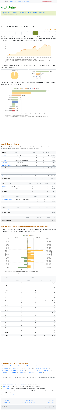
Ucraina (4, 160)
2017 (7, 33)
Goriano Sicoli (7, 368)
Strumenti (51, 400)
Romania (4, 155)
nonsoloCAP (13, 1)
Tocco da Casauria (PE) (9, 375)
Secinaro (32, 372)
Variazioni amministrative (28, 402)
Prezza (23, 370)
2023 (41, 33)
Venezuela (4, 176)
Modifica (45, 29)
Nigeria (4, 189)
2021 (30, 33)
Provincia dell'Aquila (25, 12)
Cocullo (23, 372)
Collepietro (14, 372)
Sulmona (22, 375)
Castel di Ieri (18, 368)
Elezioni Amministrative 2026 (47, 1)
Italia (8, 12)
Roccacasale (48, 366)
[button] (51, 407)
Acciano (5, 372)
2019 (18, 33)
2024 (47, 33)
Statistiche (42, 12)
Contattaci (51, 402)
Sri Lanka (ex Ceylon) (7, 199)
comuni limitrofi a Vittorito (27, 379)
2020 (24, 33)
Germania (4, 162)
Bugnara (41, 372)
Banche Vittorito (7, 386)
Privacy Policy (6, 402)
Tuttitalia (7, 1)
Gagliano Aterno (47, 370)
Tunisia (4, 186)
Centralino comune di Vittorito (11, 395)
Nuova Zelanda (5, 210)
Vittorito (35, 12)
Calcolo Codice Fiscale (23, 1)
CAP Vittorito (6, 388)
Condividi (53, 29)
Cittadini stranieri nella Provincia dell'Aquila (14, 384)
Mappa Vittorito (7, 391)
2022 (35, 33)
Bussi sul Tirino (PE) (34, 370)
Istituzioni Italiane (28, 400)
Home (4, 12)
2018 (12, 33)
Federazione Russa (6, 165)
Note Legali (6, 400)
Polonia (4, 157)
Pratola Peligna (37, 366)
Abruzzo (14, 12)
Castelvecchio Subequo (43, 368)
